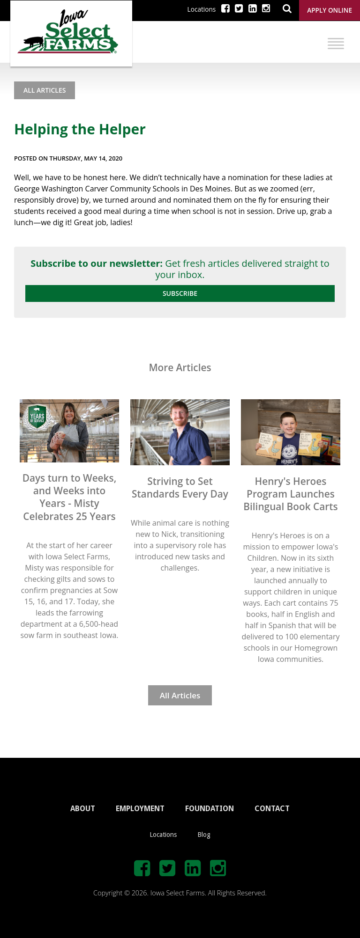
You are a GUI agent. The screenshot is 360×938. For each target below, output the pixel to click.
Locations (202, 9)
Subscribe (180, 293)
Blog (203, 834)
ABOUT (82, 808)
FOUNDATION (209, 808)
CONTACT (272, 808)
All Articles (44, 90)
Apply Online (329, 10)
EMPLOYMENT (140, 808)
